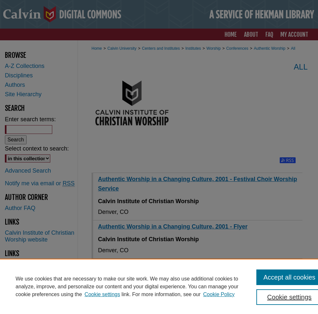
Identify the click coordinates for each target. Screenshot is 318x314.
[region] (159, 286)
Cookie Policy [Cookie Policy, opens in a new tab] (219, 294)
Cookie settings (102, 294)
